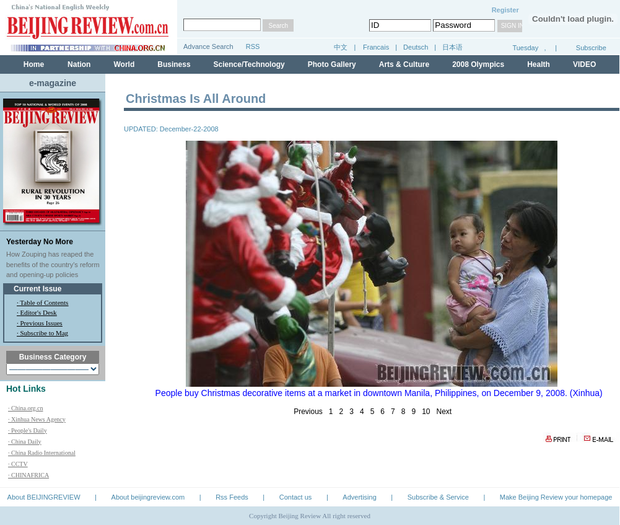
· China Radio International (42, 452)
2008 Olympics (478, 64)
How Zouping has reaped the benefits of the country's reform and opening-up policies (53, 264)
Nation (79, 64)
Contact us (295, 497)
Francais (376, 47)
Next (444, 411)
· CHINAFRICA (28, 475)
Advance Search (208, 46)
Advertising (359, 497)
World (123, 64)
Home (34, 64)
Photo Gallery (332, 64)
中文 (340, 47)
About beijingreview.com (148, 497)
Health (538, 64)
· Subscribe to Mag (42, 333)
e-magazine (52, 83)
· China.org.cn (25, 408)
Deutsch (416, 47)
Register (505, 10)
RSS (253, 46)
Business (173, 64)
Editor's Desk (38, 312)
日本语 (452, 47)
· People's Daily (27, 430)
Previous (308, 411)
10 (426, 411)
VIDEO (584, 64)
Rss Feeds (232, 497)
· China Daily (24, 441)
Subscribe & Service (438, 497)
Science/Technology (249, 64)
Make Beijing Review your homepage (556, 497)
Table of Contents (44, 302)
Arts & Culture (404, 64)
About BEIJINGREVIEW (44, 497)
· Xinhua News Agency (37, 419)
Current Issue (37, 289)
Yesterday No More (39, 241)
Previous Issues (41, 323)
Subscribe (591, 47)
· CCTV (18, 464)
